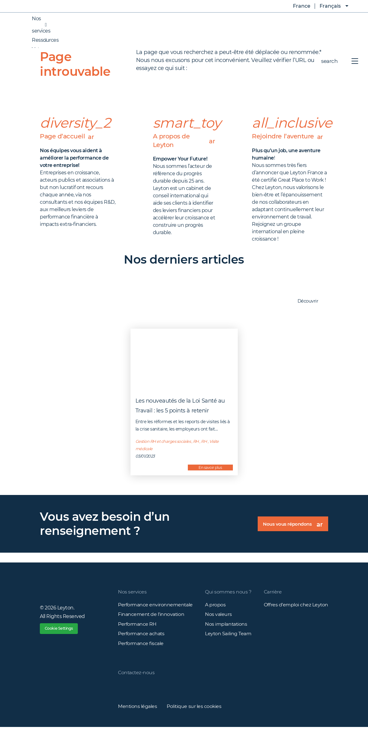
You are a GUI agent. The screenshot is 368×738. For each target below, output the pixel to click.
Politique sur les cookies (194, 717)
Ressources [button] (39, 40)
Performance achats (141, 644)
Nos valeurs (218, 624)
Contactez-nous (136, 683)
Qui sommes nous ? (228, 602)
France (297, 6)
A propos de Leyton (184, 141)
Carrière (273, 602)
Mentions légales (137, 717)
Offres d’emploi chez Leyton (296, 614)
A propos (215, 614)
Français (330, 6)
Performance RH (137, 634)
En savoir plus (210, 477)
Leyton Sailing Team (228, 644)
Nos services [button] (35, 25)
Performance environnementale (155, 614)
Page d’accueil (70, 136)
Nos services (132, 602)
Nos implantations (226, 634)
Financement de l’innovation (151, 624)
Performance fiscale (141, 654)
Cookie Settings (62, 639)
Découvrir (311, 311)
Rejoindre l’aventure (290, 141)
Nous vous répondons (292, 536)
